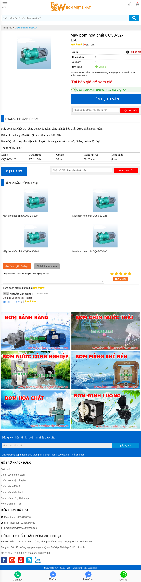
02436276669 (28, 522)
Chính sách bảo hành (12, 492)
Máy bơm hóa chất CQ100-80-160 (21, 251)
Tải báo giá (133, 52)
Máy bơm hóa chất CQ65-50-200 (89, 251)
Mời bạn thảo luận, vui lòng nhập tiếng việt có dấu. (53, 277)
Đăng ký (125, 445)
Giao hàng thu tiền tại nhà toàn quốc (101, 90)
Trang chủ (7, 27)
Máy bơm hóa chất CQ (26, 27)
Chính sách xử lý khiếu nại (15, 498)
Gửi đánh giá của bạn (16, 266)
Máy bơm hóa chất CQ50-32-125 (89, 215)
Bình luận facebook (47, 266)
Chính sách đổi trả (10, 486)
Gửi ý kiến (120, 279)
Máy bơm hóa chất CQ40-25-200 (20, 215)
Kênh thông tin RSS (11, 503)
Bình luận (89, 45)
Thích (16, 301)
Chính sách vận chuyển (13, 480)
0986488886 (24, 517)
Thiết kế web (71, 568)
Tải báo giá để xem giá (91, 82)
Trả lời (6, 302)
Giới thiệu (6, 469)
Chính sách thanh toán (13, 474)
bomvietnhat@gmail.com (24, 528)
